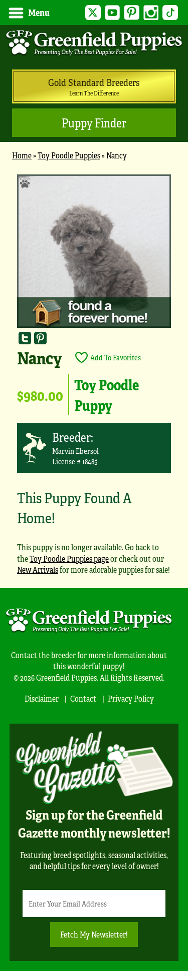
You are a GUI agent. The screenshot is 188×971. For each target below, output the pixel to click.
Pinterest (131, 12)
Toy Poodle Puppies (69, 155)
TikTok (170, 12)
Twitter (93, 12)
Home (22, 155)
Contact (83, 698)
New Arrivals (37, 569)
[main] (94, 379)
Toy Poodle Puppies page (69, 558)
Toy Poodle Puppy (106, 394)
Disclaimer (42, 698)
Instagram (151, 12)
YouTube (112, 12)
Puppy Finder (94, 122)
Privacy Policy (131, 698)
